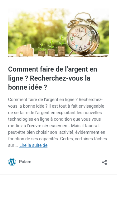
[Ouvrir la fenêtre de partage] (104, 160)
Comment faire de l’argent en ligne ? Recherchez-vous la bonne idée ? (52, 78)
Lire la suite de (33, 145)
